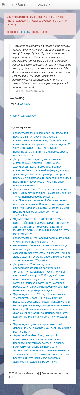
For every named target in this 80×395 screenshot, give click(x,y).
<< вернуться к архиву (22, 115)
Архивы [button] (44, 4)
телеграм (24, 31)
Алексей (25, 104)
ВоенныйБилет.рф (18, 5)
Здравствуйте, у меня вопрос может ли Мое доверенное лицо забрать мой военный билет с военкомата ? (42, 328)
